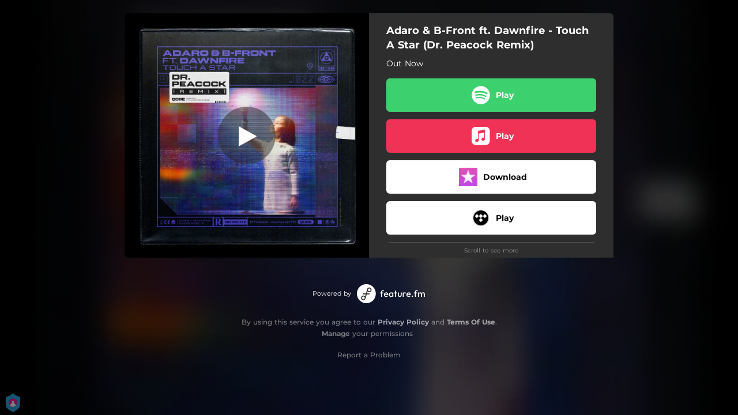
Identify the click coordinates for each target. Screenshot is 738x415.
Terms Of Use (471, 322)
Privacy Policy (403, 322)
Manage (336, 333)
